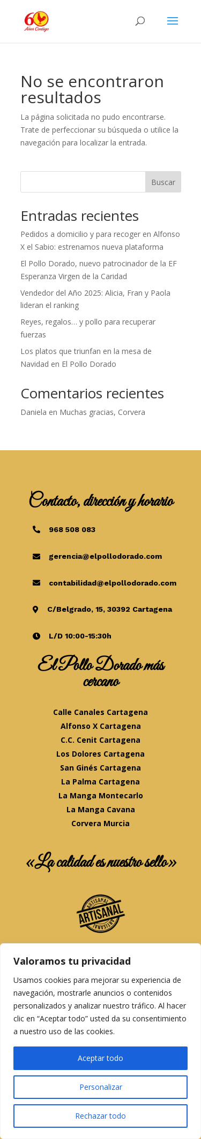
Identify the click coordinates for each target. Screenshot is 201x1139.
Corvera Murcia (100, 823)
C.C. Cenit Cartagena (100, 740)
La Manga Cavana (100, 809)
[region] (100, 1041)
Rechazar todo (100, 1116)
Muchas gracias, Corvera (102, 412)
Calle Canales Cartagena (100, 712)
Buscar (163, 182)
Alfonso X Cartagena (101, 726)
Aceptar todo (100, 1058)
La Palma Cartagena (100, 781)
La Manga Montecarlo (100, 795)
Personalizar (100, 1087)
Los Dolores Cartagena (100, 754)
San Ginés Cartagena (100, 768)
